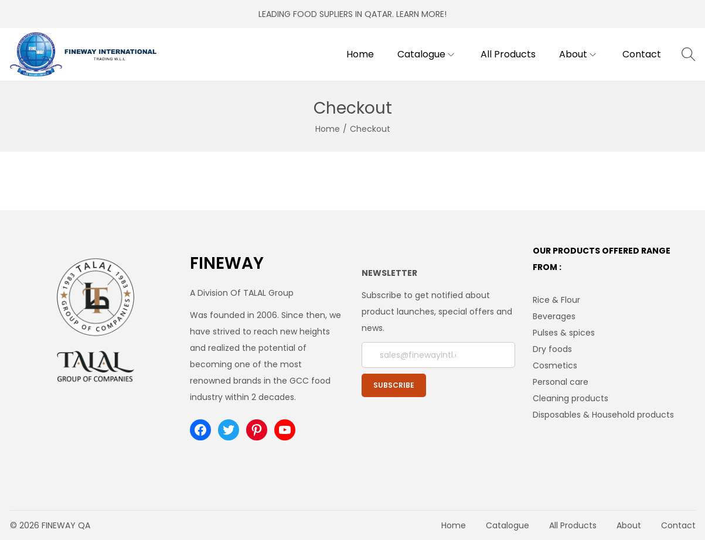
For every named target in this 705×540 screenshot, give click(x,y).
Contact (678, 525)
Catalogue (507, 525)
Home (327, 129)
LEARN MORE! (421, 14)
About (629, 525)
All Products (573, 525)
